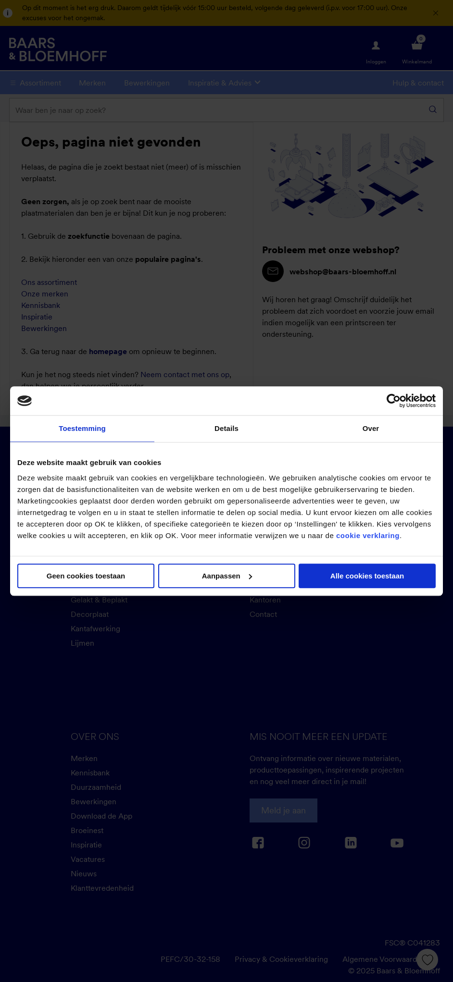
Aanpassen (227, 576)
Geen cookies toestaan (86, 576)
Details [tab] (226, 428)
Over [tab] (371, 428)
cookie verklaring (368, 535)
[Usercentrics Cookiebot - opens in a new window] (394, 400)
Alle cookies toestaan (367, 576)
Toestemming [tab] (82, 428)
